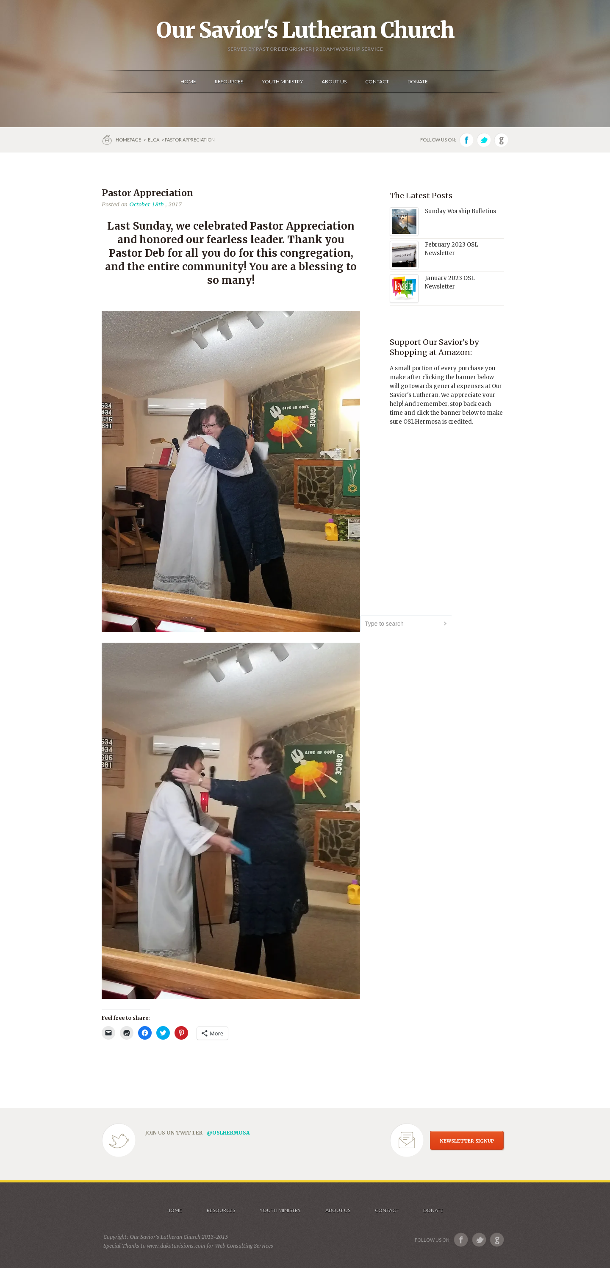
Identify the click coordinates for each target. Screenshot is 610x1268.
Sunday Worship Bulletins (460, 211)
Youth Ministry (280, 1210)
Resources (221, 1210)
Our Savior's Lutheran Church (305, 30)
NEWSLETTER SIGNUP (467, 1141)
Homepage (129, 139)
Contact (387, 1210)
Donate (433, 1210)
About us (337, 1210)
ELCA (153, 139)
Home (174, 1210)
